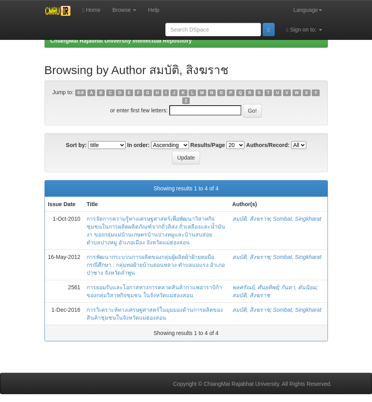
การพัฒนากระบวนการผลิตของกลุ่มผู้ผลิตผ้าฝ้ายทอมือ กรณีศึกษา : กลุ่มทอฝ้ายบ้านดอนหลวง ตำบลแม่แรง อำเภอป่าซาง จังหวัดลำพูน (156, 265)
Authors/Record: (267, 145)
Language (307, 10)
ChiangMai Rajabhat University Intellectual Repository (121, 40)
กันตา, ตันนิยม (298, 287)
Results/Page (208, 145)
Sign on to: (304, 29)
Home (91, 10)
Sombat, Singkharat (297, 219)
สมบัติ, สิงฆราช (251, 219)
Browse (125, 10)
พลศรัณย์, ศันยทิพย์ (255, 287)
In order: (138, 145)
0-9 (80, 92)
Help (153, 10)
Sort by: (76, 145)
